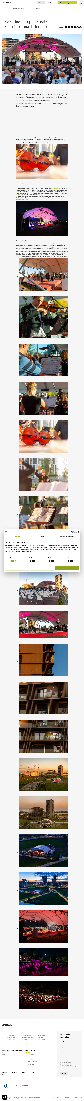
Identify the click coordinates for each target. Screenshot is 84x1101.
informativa (68, 1062)
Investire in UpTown (17, 1050)
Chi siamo (14, 1072)
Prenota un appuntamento (67, 3)
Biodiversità (41, 1037)
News (4, 8)
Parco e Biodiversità (26, 1044)
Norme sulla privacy (68, 1068)
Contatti (24, 1072)
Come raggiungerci (30, 1050)
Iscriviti (64, 1073)
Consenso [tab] (17, 536)
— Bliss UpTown (11, 1037)
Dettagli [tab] (42, 536)
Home (3, 1033)
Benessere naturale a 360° (28, 1037)
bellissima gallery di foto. (22, 199)
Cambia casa (51, 3)
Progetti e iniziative (43, 1033)
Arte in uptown (41, 1039)
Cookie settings (78, 1097)
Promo (41, 3)
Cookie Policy (66, 1097)
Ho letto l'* (66, 1062)
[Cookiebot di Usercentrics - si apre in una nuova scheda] (71, 531)
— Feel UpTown (11, 1041)
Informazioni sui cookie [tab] (67, 536)
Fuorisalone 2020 (57, 188)
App (33, 1072)
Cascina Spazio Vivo (26, 1039)
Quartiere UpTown (26, 1035)
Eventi (3, 1054)
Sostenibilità (24, 1043)
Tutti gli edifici (11, 1035)
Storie (23, 1041)
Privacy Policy (55, 1097)
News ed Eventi (6, 1050)
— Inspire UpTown (11, 1039)
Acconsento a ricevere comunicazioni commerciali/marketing (70, 1065)
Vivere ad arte (41, 1035)
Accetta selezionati (42, 568)
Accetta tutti (66, 568)
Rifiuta (17, 568)
